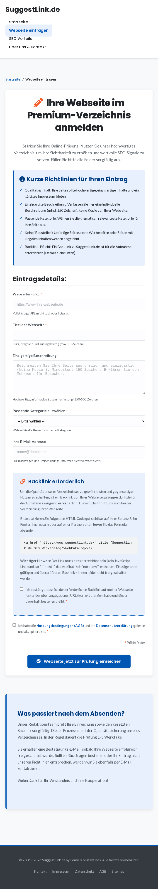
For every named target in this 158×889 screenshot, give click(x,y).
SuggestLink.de (32, 9)
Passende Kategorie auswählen (40, 413)
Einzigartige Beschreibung (36, 355)
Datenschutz (84, 871)
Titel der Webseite (30, 324)
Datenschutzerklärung (114, 629)
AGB (102, 871)
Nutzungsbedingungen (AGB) (60, 629)
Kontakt (40, 871)
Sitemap (118, 871)
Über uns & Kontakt (27, 47)
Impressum (60, 871)
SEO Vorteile (20, 39)
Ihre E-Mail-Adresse (30, 444)
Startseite (18, 22)
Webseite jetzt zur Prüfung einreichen (78, 665)
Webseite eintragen (29, 30)
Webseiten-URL (27, 294)
